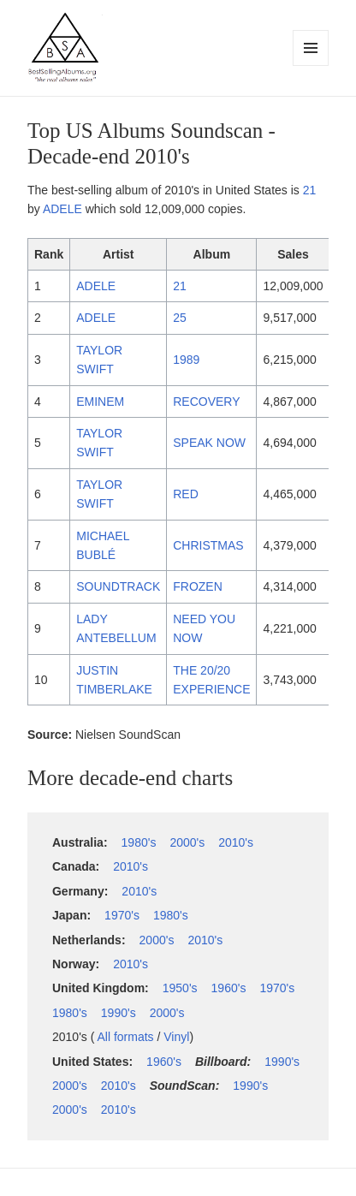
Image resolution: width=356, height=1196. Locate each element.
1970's (121, 915)
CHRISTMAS (208, 545)
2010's (235, 842)
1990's (118, 1013)
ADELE (62, 209)
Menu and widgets (311, 65)
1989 (186, 359)
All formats (125, 1037)
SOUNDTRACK (118, 586)
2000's (187, 842)
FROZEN (197, 586)
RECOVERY (206, 401)
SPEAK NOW (209, 442)
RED (186, 494)
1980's (139, 842)
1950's (180, 988)
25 (180, 317)
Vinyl (176, 1037)
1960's (228, 988)
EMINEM (100, 401)
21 (310, 190)
